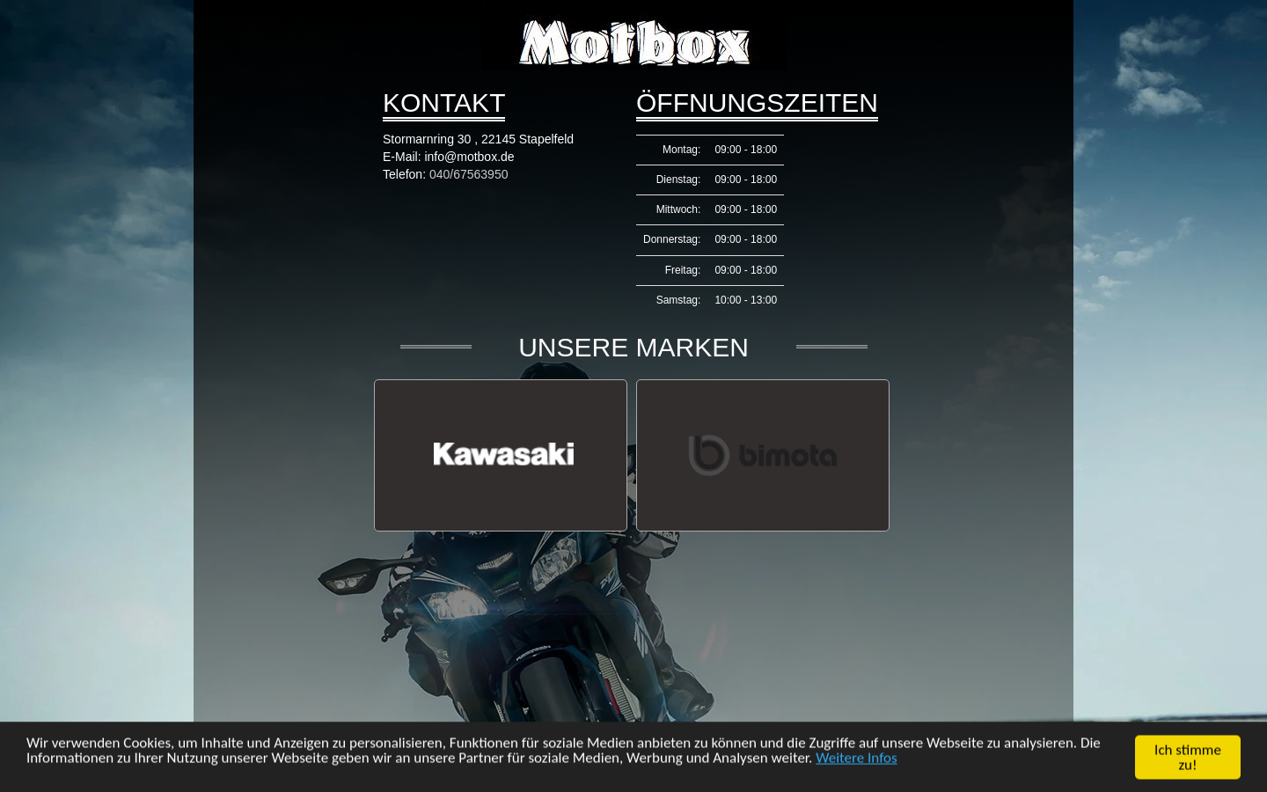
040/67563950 (469, 174)
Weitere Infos (856, 759)
